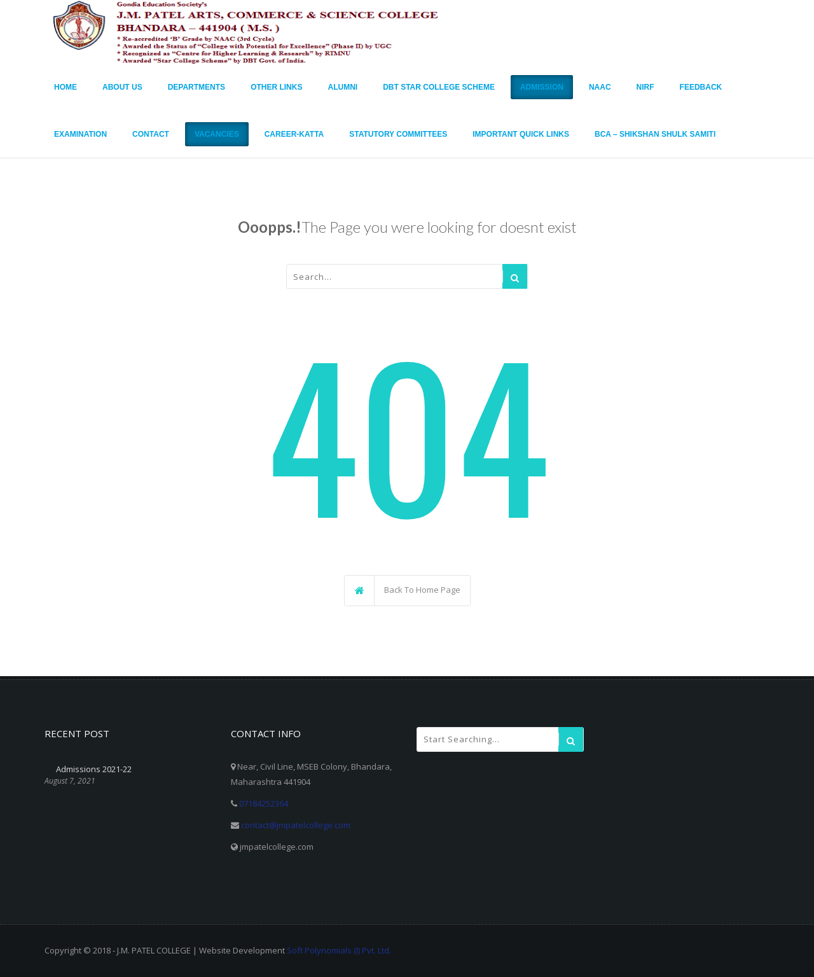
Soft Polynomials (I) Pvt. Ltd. (339, 950)
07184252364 (263, 803)
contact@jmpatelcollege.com (295, 825)
